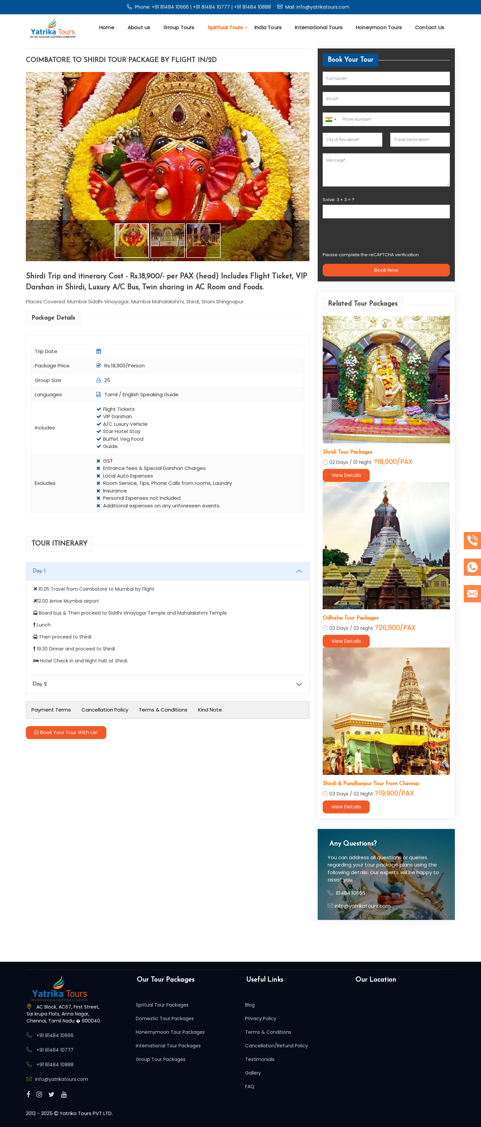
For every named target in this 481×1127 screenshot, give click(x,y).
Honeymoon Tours (379, 27)
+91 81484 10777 (212, 7)
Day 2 (40, 684)
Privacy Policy (260, 1018)
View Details (346, 475)
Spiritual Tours (228, 27)
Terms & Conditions (163, 709)
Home (106, 27)
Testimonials (260, 1059)
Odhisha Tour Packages (351, 618)
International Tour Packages (168, 1045)
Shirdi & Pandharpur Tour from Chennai (371, 784)
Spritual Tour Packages (162, 1005)
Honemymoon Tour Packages (170, 1032)
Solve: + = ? (338, 199)
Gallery (253, 1073)
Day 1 (39, 571)
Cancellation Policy (104, 709)
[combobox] (330, 119)
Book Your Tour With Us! (66, 732)
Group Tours (178, 27)
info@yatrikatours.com (322, 7)
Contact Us (429, 27)
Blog (250, 1005)
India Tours (268, 27)
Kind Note (210, 709)
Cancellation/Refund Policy (276, 1045)
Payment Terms (51, 709)
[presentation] (373, 238)
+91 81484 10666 (171, 7)
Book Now (386, 269)
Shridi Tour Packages (347, 452)
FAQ (249, 1086)
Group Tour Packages (161, 1059)
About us (139, 27)
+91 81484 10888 (252, 7)
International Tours (319, 27)
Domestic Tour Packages (165, 1018)
